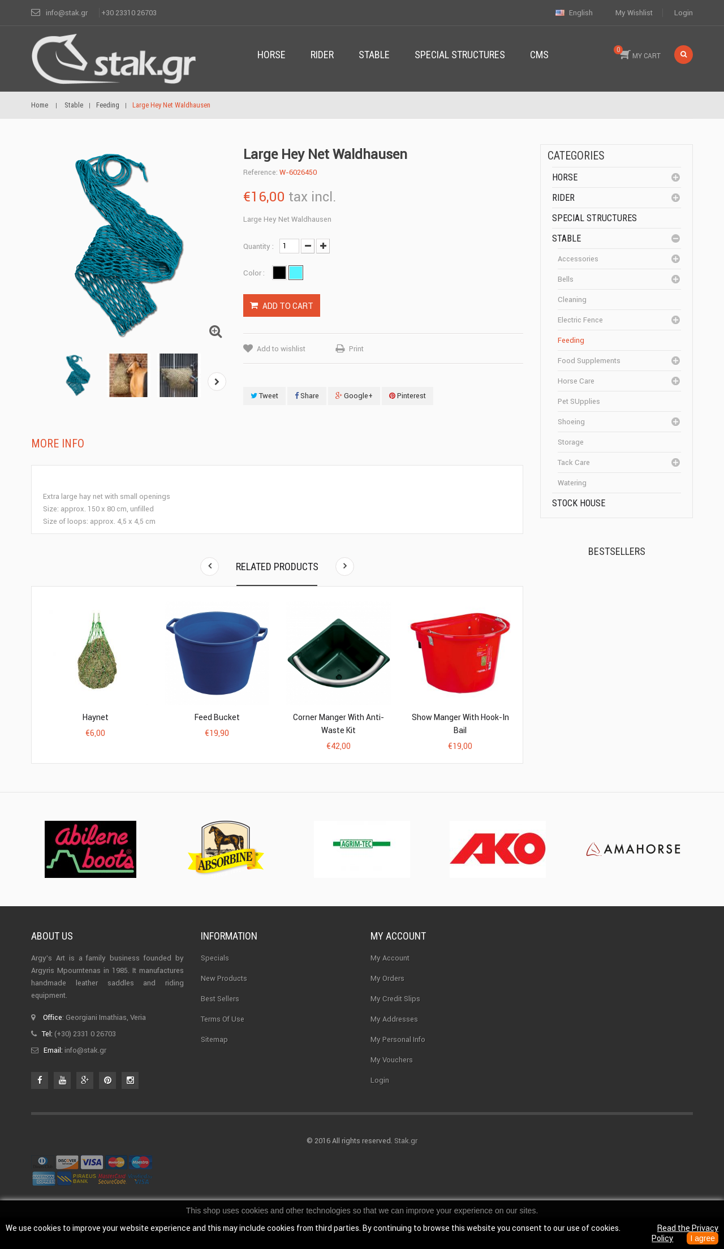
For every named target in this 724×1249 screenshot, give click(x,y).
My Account (390, 980)
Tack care (574, 462)
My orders (387, 1000)
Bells (566, 279)
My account (398, 958)
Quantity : (258, 246)
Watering (572, 483)
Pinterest (407, 395)
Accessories (578, 259)
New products (224, 1000)
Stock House (578, 503)
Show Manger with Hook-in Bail (460, 723)
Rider (563, 197)
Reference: (260, 172)
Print (356, 349)
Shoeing (571, 422)
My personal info (397, 1061)
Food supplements (589, 360)
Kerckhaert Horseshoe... (628, 596)
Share (307, 395)
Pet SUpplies (579, 401)
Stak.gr (405, 1163)
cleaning (572, 299)
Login (683, 12)
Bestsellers (616, 551)
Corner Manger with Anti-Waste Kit (338, 723)
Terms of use (222, 1041)
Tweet (264, 395)
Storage (571, 442)
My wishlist (634, 12)
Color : (254, 273)
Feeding (571, 340)
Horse (565, 177)
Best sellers (220, 1021)
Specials (215, 980)
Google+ (354, 395)
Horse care (576, 381)
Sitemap (214, 1061)
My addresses (394, 1041)
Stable (566, 238)
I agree (702, 1238)
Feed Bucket (217, 717)
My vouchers (391, 1082)
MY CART (637, 52)
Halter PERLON (632, 659)
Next (217, 381)
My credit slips (395, 1021)
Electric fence (580, 320)
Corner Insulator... (637, 727)
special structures (594, 218)
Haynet (96, 717)
